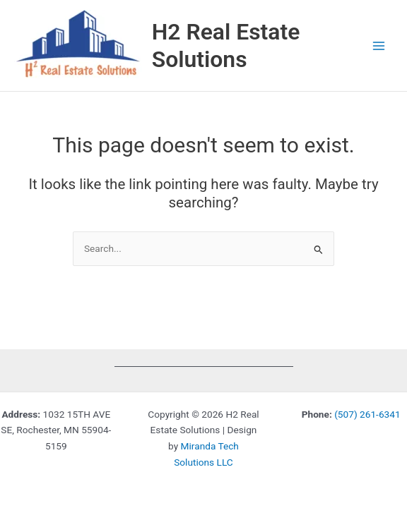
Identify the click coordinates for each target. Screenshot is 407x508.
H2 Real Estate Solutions (226, 45)
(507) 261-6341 (367, 414)
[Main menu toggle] (379, 45)
